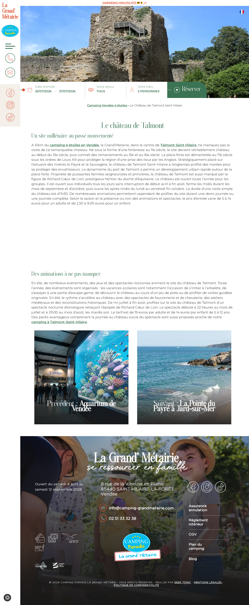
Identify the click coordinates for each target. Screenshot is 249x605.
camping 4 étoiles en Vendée (74, 145)
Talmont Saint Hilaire (178, 145)
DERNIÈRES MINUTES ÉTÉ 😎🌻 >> (124, 2)
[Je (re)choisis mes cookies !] (7, 597)
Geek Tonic (182, 582)
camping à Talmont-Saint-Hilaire (59, 322)
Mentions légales (208, 582)
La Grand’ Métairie (10, 11)
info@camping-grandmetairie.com (141, 508)
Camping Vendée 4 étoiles (107, 105)
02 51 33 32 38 (122, 519)
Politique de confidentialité (136, 585)
